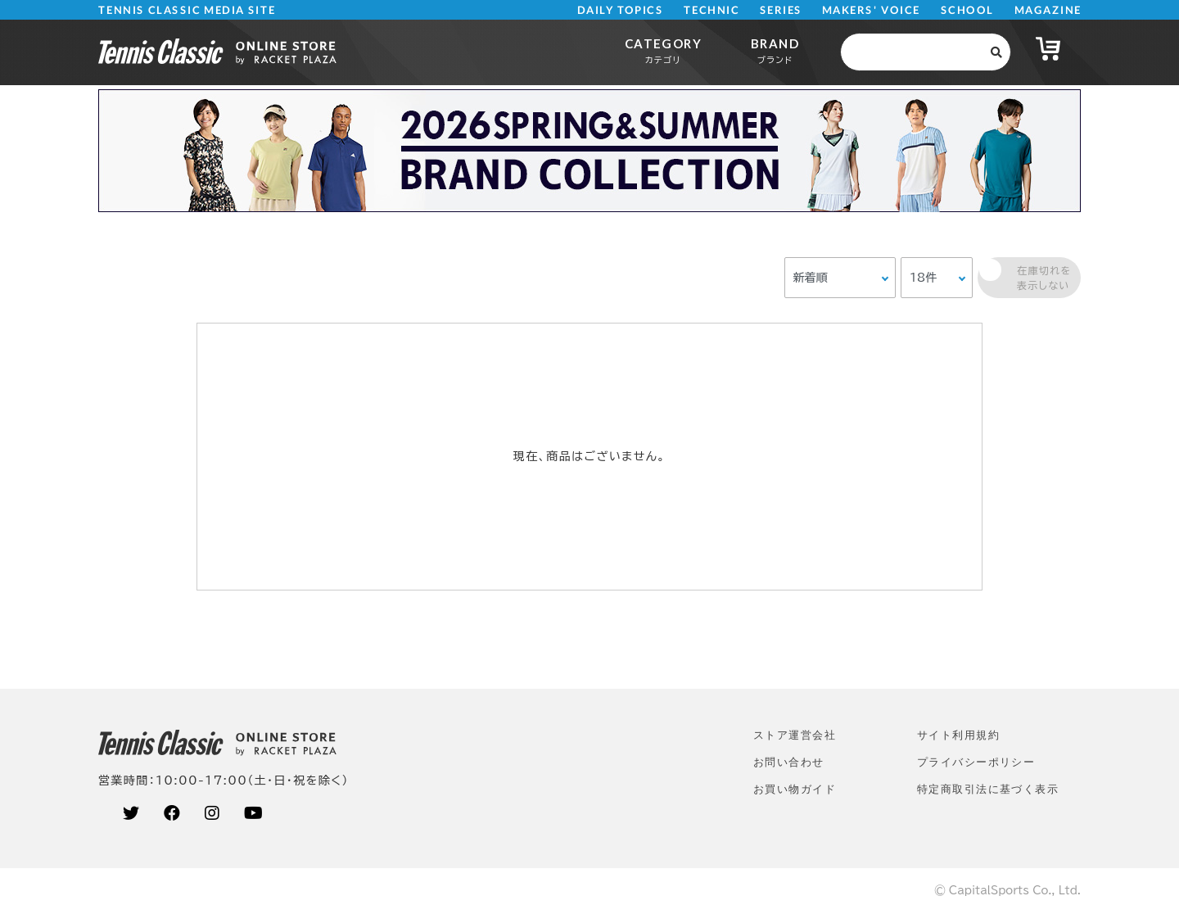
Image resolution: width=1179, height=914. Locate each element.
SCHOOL (967, 10)
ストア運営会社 (794, 735)
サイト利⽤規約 (958, 735)
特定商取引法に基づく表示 (988, 789)
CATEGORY (663, 50)
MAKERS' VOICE (871, 10)
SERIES (781, 10)
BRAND (775, 50)
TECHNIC (711, 10)
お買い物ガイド (794, 789)
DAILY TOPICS (620, 10)
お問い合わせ (788, 762)
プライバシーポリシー (976, 762)
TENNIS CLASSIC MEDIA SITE (187, 10)
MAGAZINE (1047, 10)
